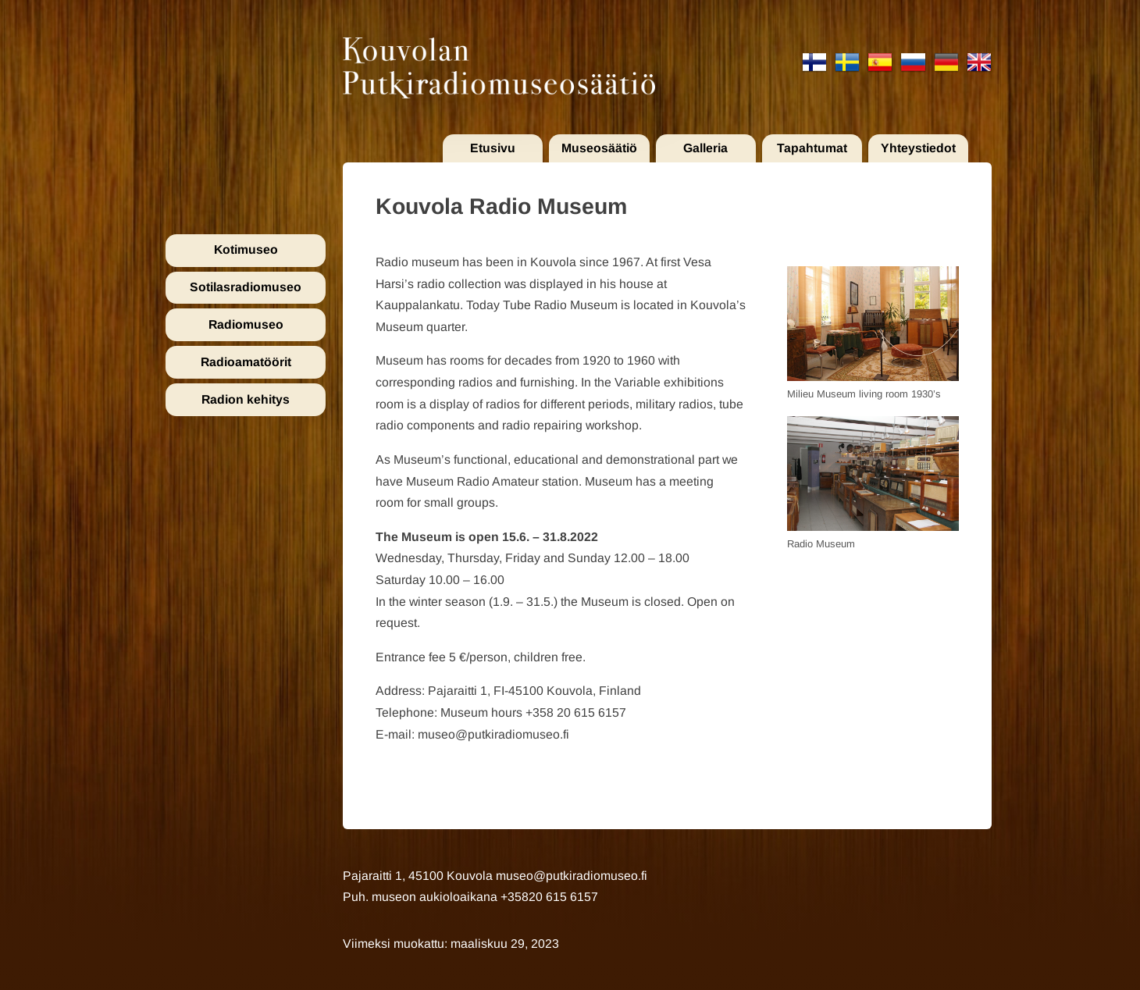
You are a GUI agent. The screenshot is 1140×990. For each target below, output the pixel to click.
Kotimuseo (246, 249)
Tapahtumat (812, 148)
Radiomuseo (245, 324)
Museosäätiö (599, 148)
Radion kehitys (245, 399)
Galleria (705, 148)
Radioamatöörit (246, 362)
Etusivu (492, 148)
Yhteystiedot (918, 148)
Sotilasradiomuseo (245, 287)
